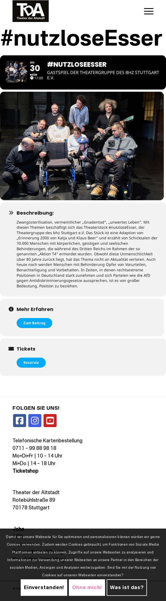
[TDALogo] (69, 11)
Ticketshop (25, 475)
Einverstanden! (44, 587)
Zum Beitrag (34, 327)
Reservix (31, 366)
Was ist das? (127, 587)
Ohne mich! (87, 587)
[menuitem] (146, 11)
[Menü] (146, 11)
